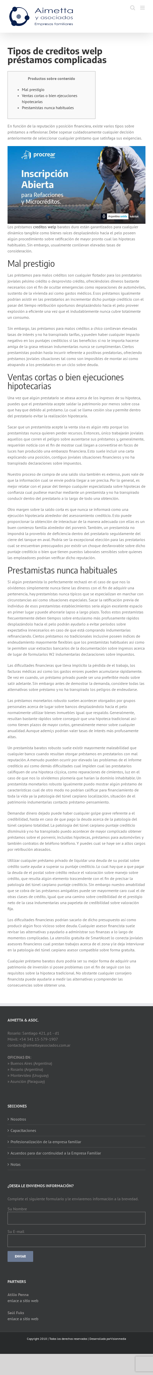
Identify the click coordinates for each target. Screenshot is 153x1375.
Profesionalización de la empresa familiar (46, 1141)
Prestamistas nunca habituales (48, 107)
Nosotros (18, 1119)
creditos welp (44, 226)
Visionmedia (118, 1339)
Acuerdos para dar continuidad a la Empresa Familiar (56, 1153)
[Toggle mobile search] (132, 7)
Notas (16, 1164)
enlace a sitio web (23, 1300)
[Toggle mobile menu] (142, 7)
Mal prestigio (33, 89)
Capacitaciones (23, 1130)
